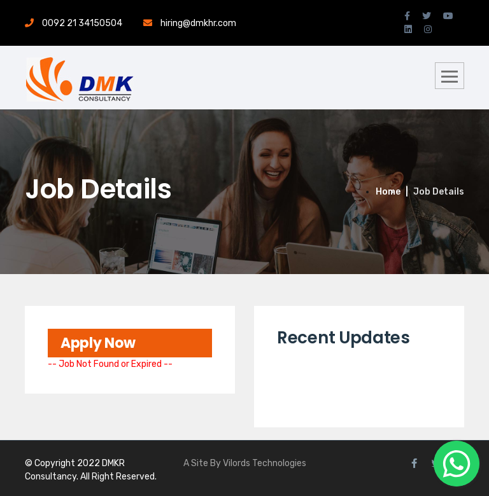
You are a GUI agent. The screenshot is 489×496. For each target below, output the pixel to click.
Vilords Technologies (264, 463)
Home (388, 191)
